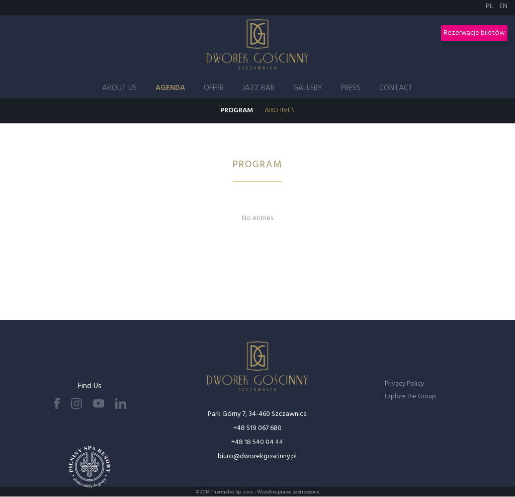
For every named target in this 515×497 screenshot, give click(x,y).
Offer (214, 88)
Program (236, 110)
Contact (396, 88)
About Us (119, 88)
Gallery (307, 88)
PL (490, 6)
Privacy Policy (404, 384)
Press (351, 88)
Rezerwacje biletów (474, 33)
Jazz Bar (258, 88)
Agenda (170, 88)
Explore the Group (410, 396)
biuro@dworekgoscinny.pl (257, 456)
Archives (280, 110)
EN (503, 6)
